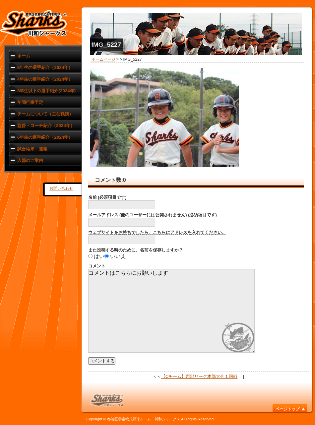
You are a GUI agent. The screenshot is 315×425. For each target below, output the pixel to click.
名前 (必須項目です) (107, 197)
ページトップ (287, 409)
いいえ (118, 256)
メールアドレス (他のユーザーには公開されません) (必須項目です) (152, 214)
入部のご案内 (30, 160)
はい (99, 256)
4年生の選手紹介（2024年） (45, 79)
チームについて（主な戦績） (45, 113)
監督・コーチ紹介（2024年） (46, 125)
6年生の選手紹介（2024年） (45, 137)
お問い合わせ (61, 188)
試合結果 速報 (32, 148)
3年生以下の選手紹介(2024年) (46, 90)
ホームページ (103, 59)
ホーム (23, 55)
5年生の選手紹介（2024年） (45, 67)
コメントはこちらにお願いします (171, 311)
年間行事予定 (30, 102)
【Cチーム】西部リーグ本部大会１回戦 (199, 376)
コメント (96, 265)
